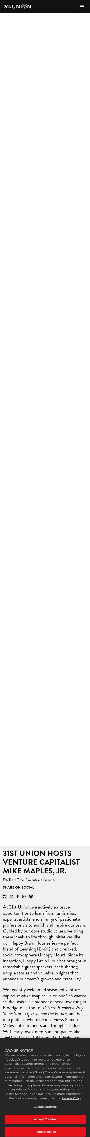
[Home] (17, 6)
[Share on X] (11, 896)
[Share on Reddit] (4, 896)
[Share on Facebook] (18, 896)
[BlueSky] (31, 896)
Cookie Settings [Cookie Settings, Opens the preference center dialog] (45, 1110)
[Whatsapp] (24, 896)
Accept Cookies (45, 1123)
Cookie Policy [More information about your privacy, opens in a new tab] (71, 1102)
